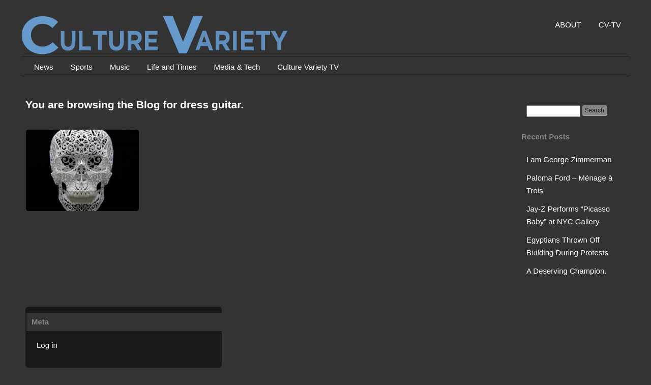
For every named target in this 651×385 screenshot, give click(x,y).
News (43, 67)
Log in (47, 345)
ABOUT (568, 24)
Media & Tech (237, 67)
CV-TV (610, 24)
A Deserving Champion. (566, 270)
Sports (82, 67)
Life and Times (172, 67)
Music (120, 67)
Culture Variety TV (308, 67)
